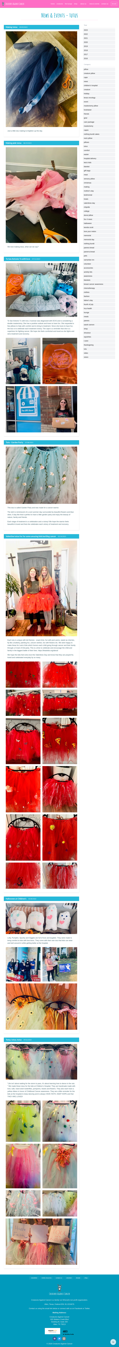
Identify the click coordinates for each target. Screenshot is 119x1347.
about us (83, 4)
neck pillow (88, 138)
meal (86, 175)
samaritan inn (89, 260)
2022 (86, 34)
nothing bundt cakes (91, 134)
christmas (87, 183)
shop (75, 4)
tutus (86, 146)
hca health (88, 308)
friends (86, 114)
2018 (86, 50)
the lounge (68, 4)
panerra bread (89, 252)
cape (86, 77)
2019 (86, 46)
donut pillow (88, 215)
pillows (86, 142)
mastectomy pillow (91, 106)
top (113, 1342)
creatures (60, 4)
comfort (87, 150)
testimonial (88, 195)
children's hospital (91, 85)
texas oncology (89, 98)
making (86, 187)
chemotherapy (89, 288)
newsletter (34, 1278)
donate (114, 4)
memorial (87, 235)
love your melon (90, 231)
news (86, 81)
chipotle (87, 207)
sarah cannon (89, 325)
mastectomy (88, 126)
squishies (87, 337)
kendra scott (88, 227)
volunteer (87, 264)
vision (86, 357)
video (86, 353)
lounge (86, 312)
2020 (86, 42)
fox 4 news (88, 219)
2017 (86, 54)
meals (86, 317)
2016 (86, 58)
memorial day (89, 240)
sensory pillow (89, 179)
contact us (104, 4)
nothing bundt (89, 244)
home (53, 4)
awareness (88, 276)
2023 (86, 30)
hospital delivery (90, 158)
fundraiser (88, 110)
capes (86, 130)
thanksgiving (88, 345)
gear (85, 118)
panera (86, 321)
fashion (86, 296)
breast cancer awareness (93, 284)
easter (86, 154)
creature (87, 90)
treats (86, 199)
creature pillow (89, 73)
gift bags (87, 171)
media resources (47, 1278)
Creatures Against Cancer (13, 4)
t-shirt (86, 341)
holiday (86, 94)
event (86, 102)
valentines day (89, 203)
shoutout (87, 333)
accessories (88, 268)
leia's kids (87, 163)
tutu (85, 349)
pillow (86, 69)
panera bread (89, 248)
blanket (86, 167)
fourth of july (88, 304)
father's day (88, 300)
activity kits (88, 272)
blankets (87, 280)
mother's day (89, 191)
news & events (94, 4)
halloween (88, 223)
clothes (86, 292)
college (86, 211)
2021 (86, 38)
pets (85, 256)
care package (89, 122)
